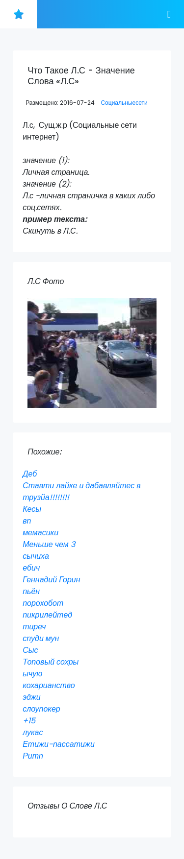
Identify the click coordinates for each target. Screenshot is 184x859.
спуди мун (41, 638)
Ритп (33, 756)
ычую (32, 673)
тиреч (34, 626)
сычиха (36, 556)
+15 (29, 720)
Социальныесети (124, 102)
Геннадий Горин (51, 579)
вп (27, 520)
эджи (32, 697)
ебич (31, 567)
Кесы (32, 509)
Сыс (30, 650)
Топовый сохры (51, 662)
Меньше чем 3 (49, 544)
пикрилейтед (47, 614)
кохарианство (49, 685)
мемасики (40, 532)
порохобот (43, 603)
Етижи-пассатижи (59, 744)
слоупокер (41, 709)
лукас (33, 732)
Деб (30, 473)
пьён (31, 591)
